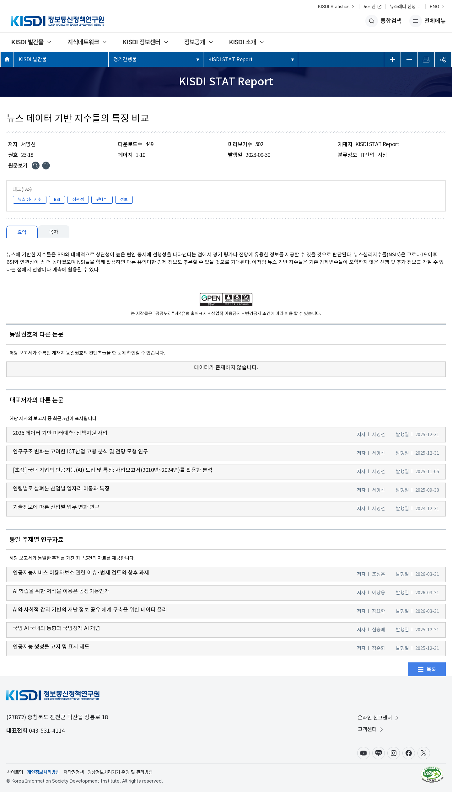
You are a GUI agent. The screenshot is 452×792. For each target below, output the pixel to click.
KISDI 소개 (242, 42)
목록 (431, 669)
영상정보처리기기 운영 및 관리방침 (120, 772)
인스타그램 (393, 753)
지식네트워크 (83, 42)
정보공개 (194, 42)
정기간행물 (125, 59)
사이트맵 (15, 772)
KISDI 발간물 (27, 42)
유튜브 (363, 753)
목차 (53, 232)
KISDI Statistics (333, 6)
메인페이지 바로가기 (7, 59)
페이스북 (408, 753)
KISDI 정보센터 (141, 42)
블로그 (378, 753)
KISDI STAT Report (230, 59)
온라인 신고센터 (379, 717)
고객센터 (371, 729)
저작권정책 (73, 772)
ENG (434, 6)
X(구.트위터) (423, 753)
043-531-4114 (47, 730)
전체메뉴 (427, 21)
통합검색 (383, 21)
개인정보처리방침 (43, 772)
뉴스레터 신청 (403, 6)
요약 (22, 232)
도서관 (369, 6)
